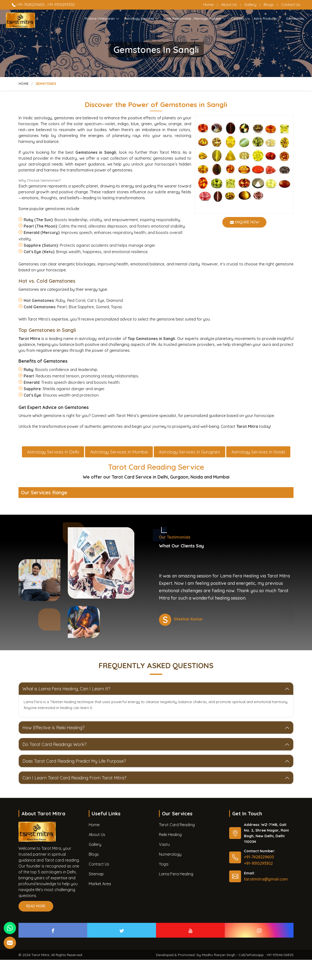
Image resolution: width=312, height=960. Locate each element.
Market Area (100, 884)
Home (208, 4)
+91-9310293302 (61, 4)
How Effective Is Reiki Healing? (53, 728)
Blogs (269, 4)
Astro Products (267, 18)
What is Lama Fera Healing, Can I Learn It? (66, 689)
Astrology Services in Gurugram (189, 452)
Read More (36, 908)
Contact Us (290, 4)
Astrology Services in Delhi (53, 452)
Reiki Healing (170, 834)
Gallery (250, 4)
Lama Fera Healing (176, 874)
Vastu (164, 844)
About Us (229, 4)
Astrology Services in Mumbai (119, 452)
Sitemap (96, 874)
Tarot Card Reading (177, 824)
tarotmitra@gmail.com (266, 879)
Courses (240, 18)
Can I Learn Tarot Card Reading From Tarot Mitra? (74, 778)
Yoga (163, 864)
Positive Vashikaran (102, 18)
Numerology (170, 854)
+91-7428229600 (28, 4)
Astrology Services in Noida (258, 452)
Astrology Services (141, 18)
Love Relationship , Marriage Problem (195, 18)
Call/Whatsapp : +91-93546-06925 (266, 955)
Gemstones (295, 18)
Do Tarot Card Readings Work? (54, 744)
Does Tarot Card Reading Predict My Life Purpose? (74, 761)
